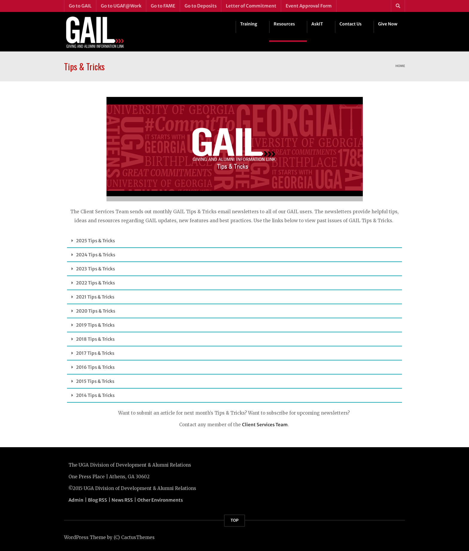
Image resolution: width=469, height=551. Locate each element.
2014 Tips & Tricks (95, 395)
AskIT (317, 24)
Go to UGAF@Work (121, 6)
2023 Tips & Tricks (95, 269)
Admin (75, 500)
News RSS (122, 500)
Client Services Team (265, 424)
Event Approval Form (309, 6)
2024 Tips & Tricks (95, 255)
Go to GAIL (80, 6)
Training (248, 24)
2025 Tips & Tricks (95, 240)
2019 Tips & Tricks (95, 325)
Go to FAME (163, 6)
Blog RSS (97, 500)
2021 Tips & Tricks (95, 297)
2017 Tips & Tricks (95, 353)
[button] (234, 241)
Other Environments (160, 500)
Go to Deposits (201, 6)
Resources (284, 24)
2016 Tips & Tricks (95, 367)
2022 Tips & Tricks (95, 283)
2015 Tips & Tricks (95, 381)
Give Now (388, 24)
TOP (234, 520)
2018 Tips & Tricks (95, 339)
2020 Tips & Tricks (95, 311)
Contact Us (350, 24)
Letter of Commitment (251, 6)
